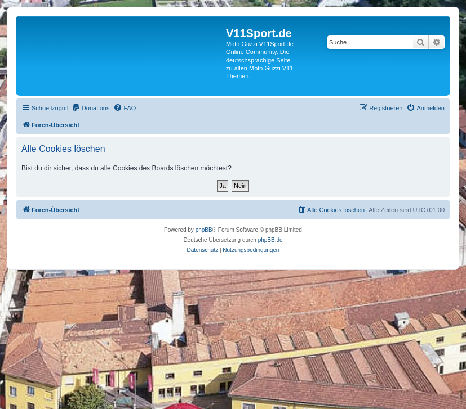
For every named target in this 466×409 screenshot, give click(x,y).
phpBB (204, 230)
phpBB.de (270, 240)
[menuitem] (91, 108)
